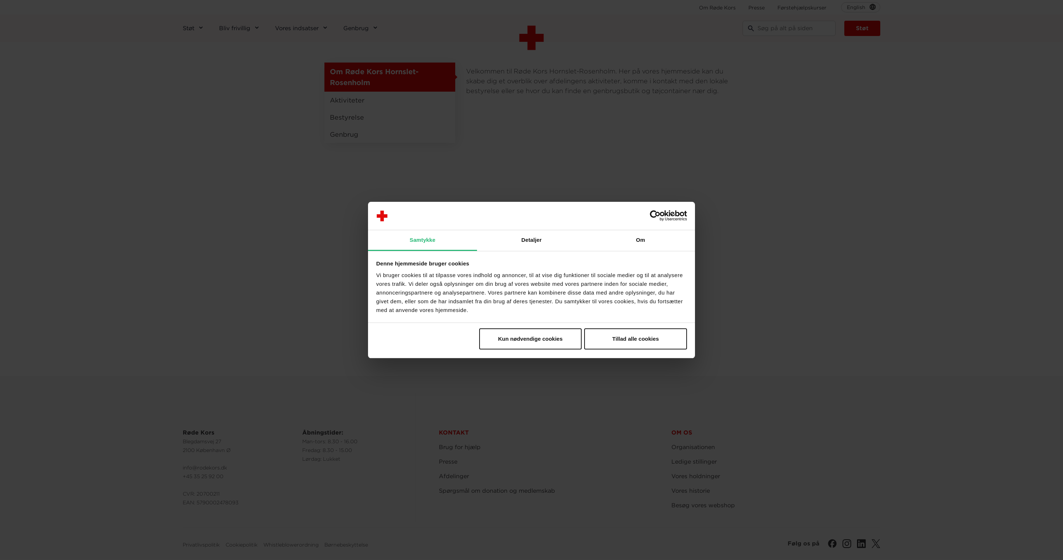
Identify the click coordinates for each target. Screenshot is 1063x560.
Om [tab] (640, 240)
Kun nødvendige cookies (530, 339)
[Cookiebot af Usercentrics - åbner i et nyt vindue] (655, 216)
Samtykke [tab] (423, 240)
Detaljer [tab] (531, 240)
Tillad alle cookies (635, 339)
